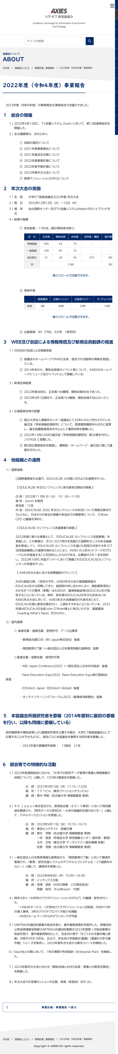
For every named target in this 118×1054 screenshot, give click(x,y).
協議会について (22, 68)
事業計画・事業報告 (44, 68)
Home (6, 68)
